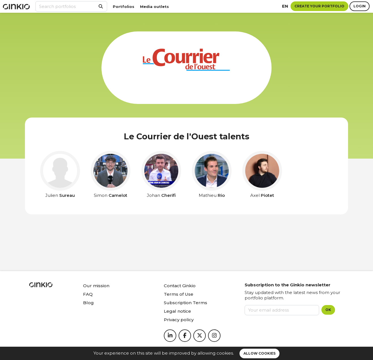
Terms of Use (178, 294)
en (285, 6)
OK (328, 310)
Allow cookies (259, 353)
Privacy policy (179, 319)
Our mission (96, 285)
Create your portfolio (319, 6)
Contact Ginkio (180, 285)
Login (359, 6)
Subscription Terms (185, 302)
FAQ (88, 294)
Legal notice (177, 311)
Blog (88, 302)
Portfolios (123, 6)
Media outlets (154, 6)
